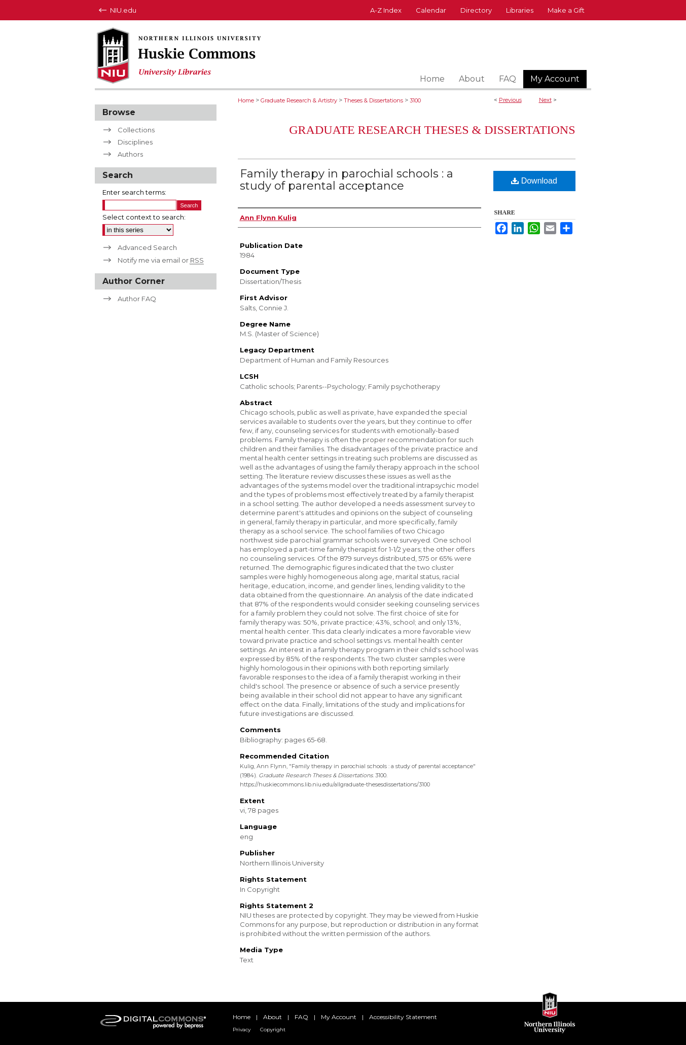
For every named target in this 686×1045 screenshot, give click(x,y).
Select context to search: (144, 217)
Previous (510, 99)
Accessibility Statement (403, 1017)
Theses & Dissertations (373, 100)
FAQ (301, 1017)
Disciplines (135, 142)
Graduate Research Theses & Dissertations (432, 129)
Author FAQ (137, 299)
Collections (136, 130)
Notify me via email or (161, 260)
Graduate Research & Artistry (299, 100)
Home (246, 100)
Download (534, 180)
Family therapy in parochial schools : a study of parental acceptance (346, 180)
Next (545, 99)
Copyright (272, 1029)
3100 (415, 100)
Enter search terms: (134, 192)
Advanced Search (147, 247)
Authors (130, 154)
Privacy (241, 1029)
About (272, 1017)
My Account (338, 1017)
